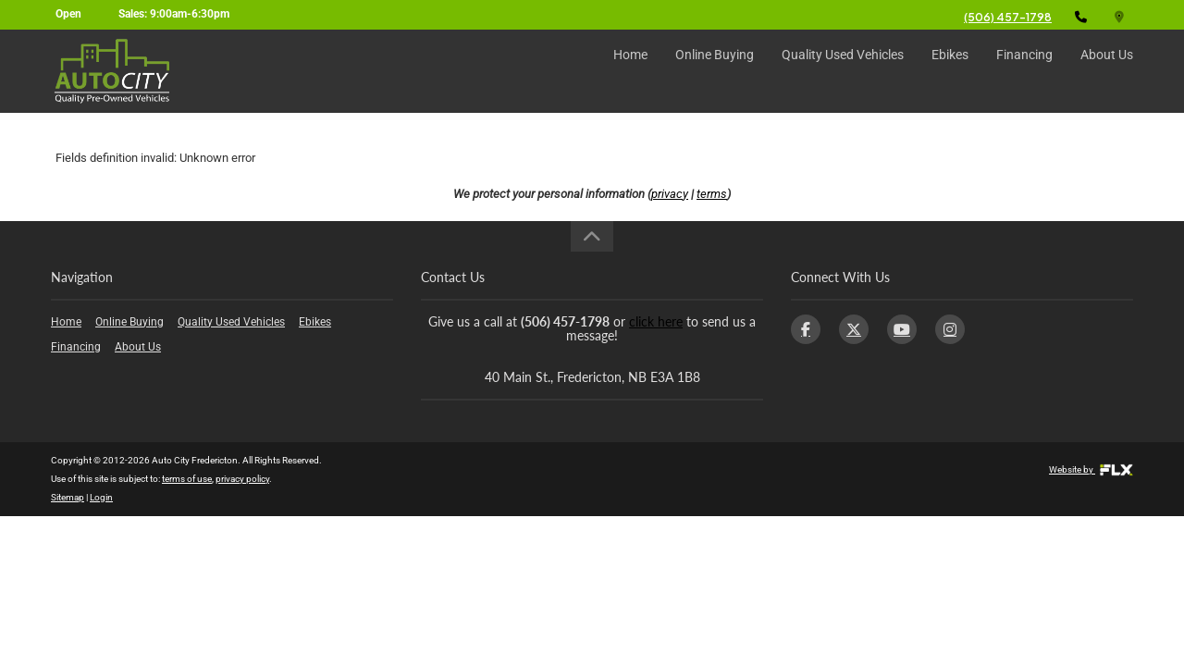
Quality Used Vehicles (843, 71)
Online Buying (714, 71)
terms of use (187, 479)
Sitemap (67, 497)
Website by (1091, 469)
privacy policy (242, 479)
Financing (1024, 71)
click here (656, 321)
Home (630, 71)
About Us (1106, 71)
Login (101, 497)
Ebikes (949, 71)
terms (712, 194)
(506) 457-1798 (1008, 17)
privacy (669, 194)
